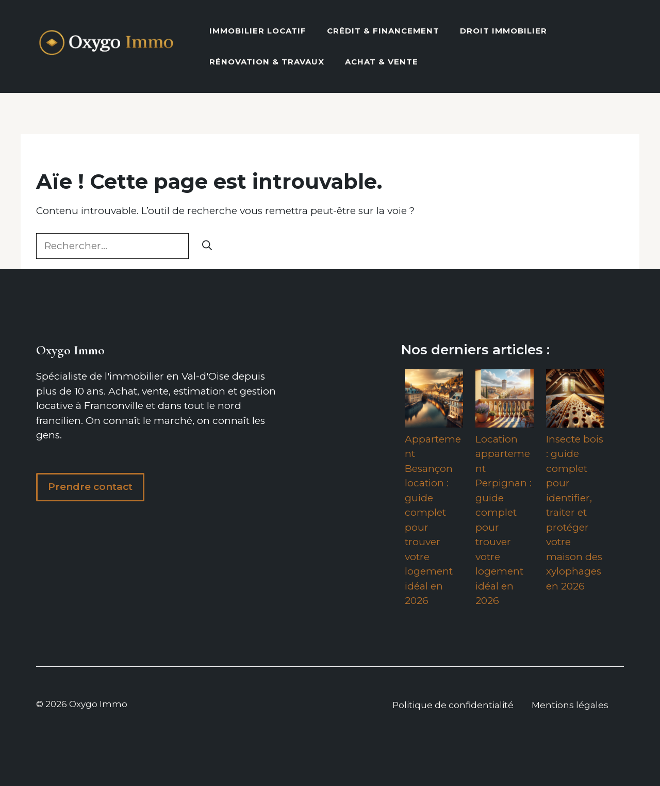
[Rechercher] (207, 246)
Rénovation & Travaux (266, 62)
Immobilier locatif (257, 31)
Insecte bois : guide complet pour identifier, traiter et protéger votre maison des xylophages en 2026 (574, 512)
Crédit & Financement (383, 31)
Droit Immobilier (503, 31)
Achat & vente (381, 62)
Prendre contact (90, 487)
